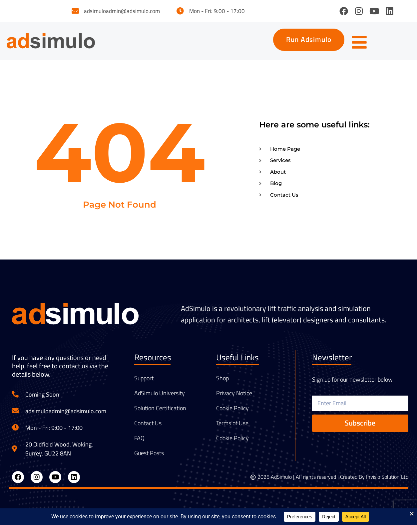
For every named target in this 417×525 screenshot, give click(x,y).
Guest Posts (149, 455)
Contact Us (148, 425)
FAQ (139, 440)
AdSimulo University (159, 395)
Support (144, 380)
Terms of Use (232, 425)
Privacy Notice (234, 395)
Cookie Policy (232, 410)
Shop (222, 380)
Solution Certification (160, 410)
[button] (304, 41)
